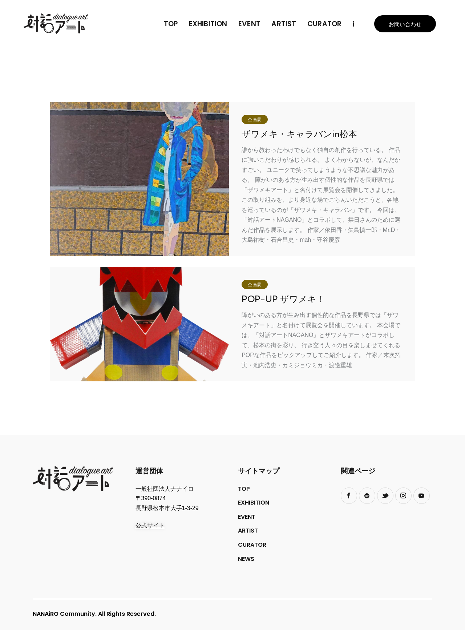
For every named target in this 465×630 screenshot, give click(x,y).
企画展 (255, 119)
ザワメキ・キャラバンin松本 (299, 134)
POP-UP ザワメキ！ (283, 299)
